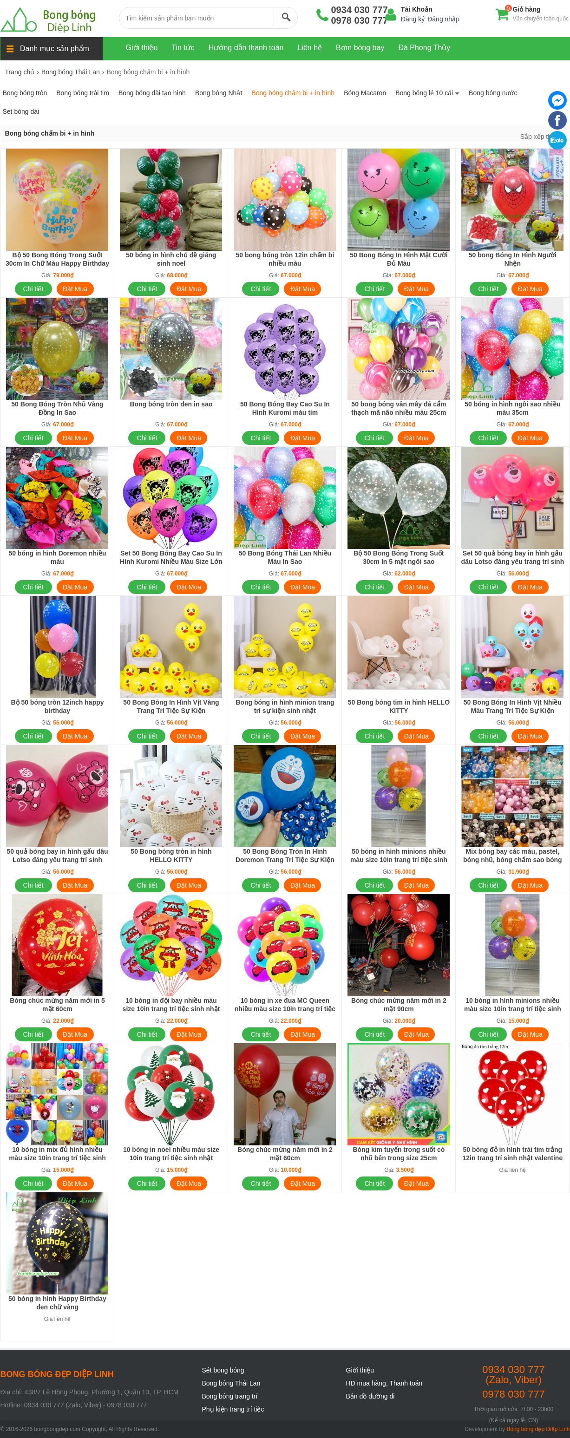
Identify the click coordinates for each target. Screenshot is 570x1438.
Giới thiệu (360, 1370)
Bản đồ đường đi (370, 1396)
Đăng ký (413, 19)
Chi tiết (33, 289)
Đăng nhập (443, 19)
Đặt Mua (75, 289)
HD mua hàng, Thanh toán (384, 1383)
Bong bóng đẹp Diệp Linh (538, 1429)
